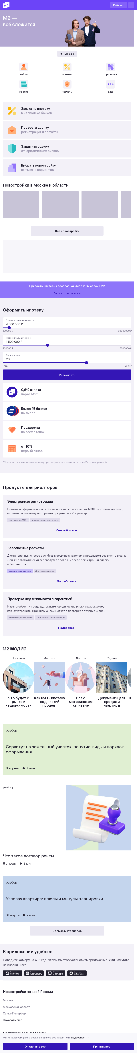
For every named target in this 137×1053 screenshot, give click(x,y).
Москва (8, 1000)
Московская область (17, 1007)
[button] (68, 1038)
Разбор (11, 730)
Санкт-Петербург (15, 1013)
